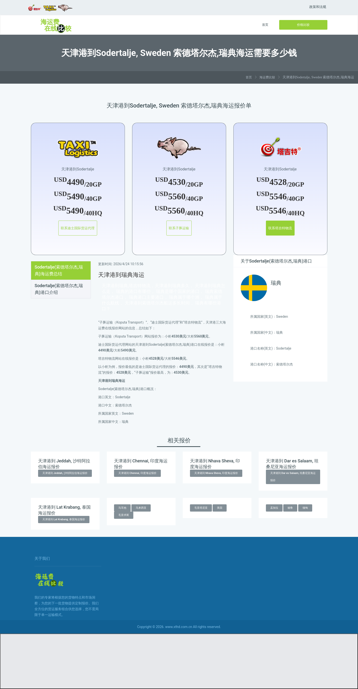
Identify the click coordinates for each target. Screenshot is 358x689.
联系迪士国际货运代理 (78, 228)
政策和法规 (317, 7)
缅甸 (305, 507)
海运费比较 (267, 77)
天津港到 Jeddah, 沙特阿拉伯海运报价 (65, 473)
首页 (265, 25)
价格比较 (303, 25)
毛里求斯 (123, 515)
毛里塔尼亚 (201, 507)
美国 (219, 507)
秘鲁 (290, 507)
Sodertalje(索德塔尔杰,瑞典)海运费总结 (59, 270)
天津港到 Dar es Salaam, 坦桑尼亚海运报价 (293, 477)
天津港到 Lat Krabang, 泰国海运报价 (63, 519)
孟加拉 (274, 507)
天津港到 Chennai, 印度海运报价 (137, 473)
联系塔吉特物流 (280, 228)
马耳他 (122, 507)
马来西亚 (141, 507)
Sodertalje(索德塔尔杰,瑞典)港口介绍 (59, 289)
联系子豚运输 (179, 228)
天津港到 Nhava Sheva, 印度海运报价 (216, 473)
